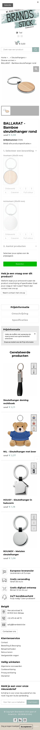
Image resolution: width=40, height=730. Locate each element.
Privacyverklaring (8, 673)
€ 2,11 (9, 407)
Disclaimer (5, 676)
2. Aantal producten (14, 246)
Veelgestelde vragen (10, 655)
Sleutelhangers (18, 58)
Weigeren (36, 726)
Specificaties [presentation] (20, 320)
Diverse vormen (8, 60)
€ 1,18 (9, 507)
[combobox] (16, 49)
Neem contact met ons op (14, 293)
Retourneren (6, 652)
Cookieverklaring (8, 669)
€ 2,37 (9, 455)
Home (3, 58)
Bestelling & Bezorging (11, 646)
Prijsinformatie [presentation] (20, 307)
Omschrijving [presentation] (20, 313)
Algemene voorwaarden (11, 666)
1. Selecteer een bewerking (18, 151)
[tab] (20, 307)
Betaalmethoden (8, 649)
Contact (4, 642)
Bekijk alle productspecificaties (17, 144)
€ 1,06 (9, 558)
